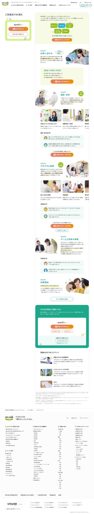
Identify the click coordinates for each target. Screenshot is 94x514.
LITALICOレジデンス (63, 505)
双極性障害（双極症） (38, 446)
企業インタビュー (37, 478)
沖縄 (60, 488)
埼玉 (60, 442)
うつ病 (35, 444)
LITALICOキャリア (62, 502)
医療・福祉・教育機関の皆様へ (11, 495)
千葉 (60, 444)
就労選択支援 (9, 469)
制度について (78, 439)
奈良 (60, 466)
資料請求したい (67, 331)
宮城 (60, 433)
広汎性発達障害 (37, 466)
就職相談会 (78, 447)
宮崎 (60, 484)
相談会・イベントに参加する (81, 441)
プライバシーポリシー (84, 418)
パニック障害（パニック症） (39, 452)
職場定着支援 (9, 459)
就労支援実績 (9, 471)
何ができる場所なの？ (10, 433)
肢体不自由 (36, 474)
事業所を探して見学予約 (62, 40)
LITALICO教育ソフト (77, 505)
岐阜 (60, 456)
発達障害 (35, 435)
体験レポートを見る (62, 230)
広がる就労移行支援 (10, 445)
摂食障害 (35, 458)
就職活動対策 (53, 495)
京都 (60, 468)
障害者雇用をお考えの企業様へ (27, 495)
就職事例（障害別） (37, 431)
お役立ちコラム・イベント (65, 5)
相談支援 (8, 467)
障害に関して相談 (56, 331)
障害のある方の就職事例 (41, 5)
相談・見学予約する (62, 81)
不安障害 (35, 448)
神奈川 (60, 440)
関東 (77, 461)
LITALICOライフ (48, 505)
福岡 (60, 482)
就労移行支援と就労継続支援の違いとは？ (15, 431)
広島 (60, 476)
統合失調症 (36, 442)
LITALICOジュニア (76, 502)
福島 (60, 435)
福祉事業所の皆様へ (42, 495)
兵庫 (60, 464)
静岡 (60, 454)
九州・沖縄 (78, 468)
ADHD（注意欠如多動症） (39, 470)
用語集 (59, 495)
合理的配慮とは (36, 480)
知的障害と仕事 (79, 435)
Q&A (80, 2)
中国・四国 (78, 466)
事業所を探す (53, 5)
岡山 (60, 474)
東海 (77, 462)
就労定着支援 (9, 465)
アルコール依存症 (37, 456)
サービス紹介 (29, 5)
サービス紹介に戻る (62, 299)
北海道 (60, 431)
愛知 (60, 452)
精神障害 (35, 433)
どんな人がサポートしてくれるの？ (13, 435)
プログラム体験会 (79, 449)
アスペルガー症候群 (38, 468)
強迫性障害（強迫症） (38, 454)
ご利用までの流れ (9, 461)
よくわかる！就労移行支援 (17, 5)
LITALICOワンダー (35, 505)
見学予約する (18, 29)
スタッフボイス (9, 473)
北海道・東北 (78, 459)
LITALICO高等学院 (49, 507)
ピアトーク (78, 453)
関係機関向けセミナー (80, 455)
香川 (60, 478)
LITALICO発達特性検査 (36, 507)
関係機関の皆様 (74, 2)
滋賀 (60, 470)
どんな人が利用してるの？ (11, 437)
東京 (60, 438)
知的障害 (35, 438)
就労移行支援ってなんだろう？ (12, 429)
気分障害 (35, 450)
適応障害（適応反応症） (38, 460)
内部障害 (35, 476)
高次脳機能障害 (37, 462)
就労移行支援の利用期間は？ (12, 439)
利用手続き (8, 443)
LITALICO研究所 (62, 507)
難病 (35, 440)
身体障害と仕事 (79, 433)
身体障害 (35, 437)
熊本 (60, 486)
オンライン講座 (79, 451)
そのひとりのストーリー (38, 429)
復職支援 (8, 463)
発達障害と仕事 (79, 431)
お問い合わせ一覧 (87, 2)
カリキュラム (8, 455)
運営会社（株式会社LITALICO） (12, 509)
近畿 (77, 464)
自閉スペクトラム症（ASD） (39, 472)
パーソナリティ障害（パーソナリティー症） (41, 464)
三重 (60, 458)
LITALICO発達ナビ (49, 502)
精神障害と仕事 (79, 429)
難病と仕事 (78, 437)
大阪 (60, 462)
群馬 (60, 446)
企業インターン (9, 457)
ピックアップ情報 (79, 443)
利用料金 (8, 441)
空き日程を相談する (18, 34)
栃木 (60, 448)
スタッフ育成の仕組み (10, 475)
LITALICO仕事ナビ (35, 502)
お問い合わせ (74, 418)
